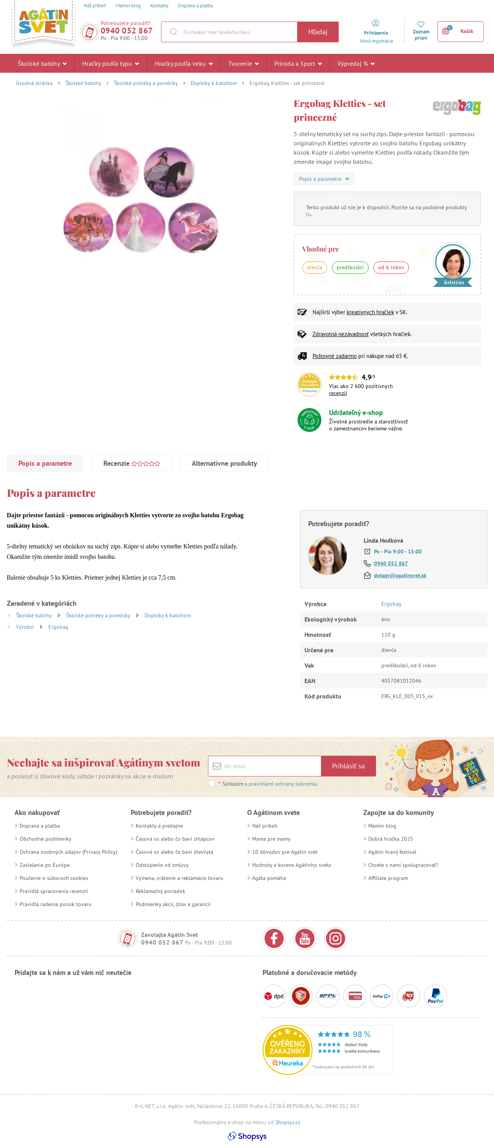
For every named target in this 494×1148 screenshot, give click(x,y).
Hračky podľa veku (184, 63)
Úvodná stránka (34, 83)
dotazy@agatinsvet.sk (400, 575)
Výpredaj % (356, 63)
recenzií (338, 393)
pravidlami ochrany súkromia (283, 783)
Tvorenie (243, 63)
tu (308, 214)
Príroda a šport (298, 63)
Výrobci (25, 626)
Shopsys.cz (287, 1122)
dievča (314, 267)
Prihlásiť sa (348, 765)
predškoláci (350, 267)
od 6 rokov (391, 267)
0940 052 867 (127, 31)
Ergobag (58, 626)
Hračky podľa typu (110, 63)
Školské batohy (42, 63)
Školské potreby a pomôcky (146, 83)
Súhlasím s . (268, 783)
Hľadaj (318, 31)
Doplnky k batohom (214, 83)
